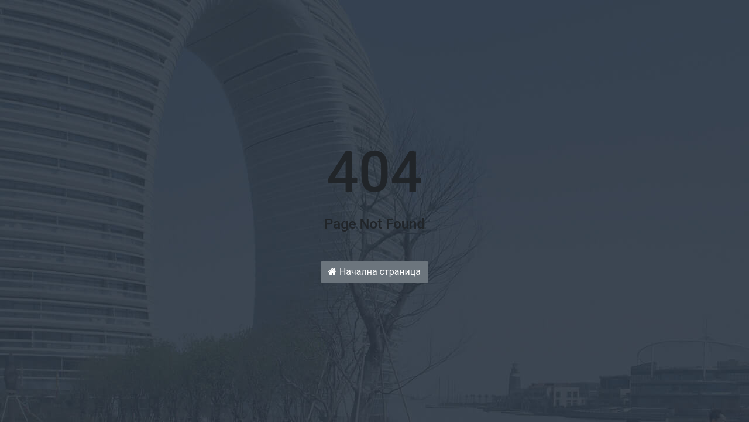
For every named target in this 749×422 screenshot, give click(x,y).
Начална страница (374, 271)
